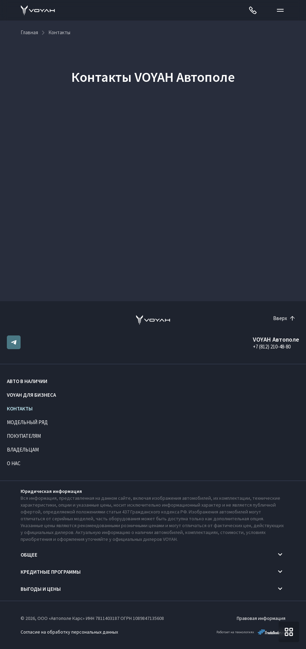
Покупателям (24, 436)
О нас (14, 463)
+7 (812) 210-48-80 (272, 346)
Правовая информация (261, 618)
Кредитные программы (51, 572)
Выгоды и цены (41, 589)
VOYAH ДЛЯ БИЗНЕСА (31, 395)
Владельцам (23, 449)
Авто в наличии (27, 381)
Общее (29, 554)
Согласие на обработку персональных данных (69, 632)
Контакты (20, 408)
